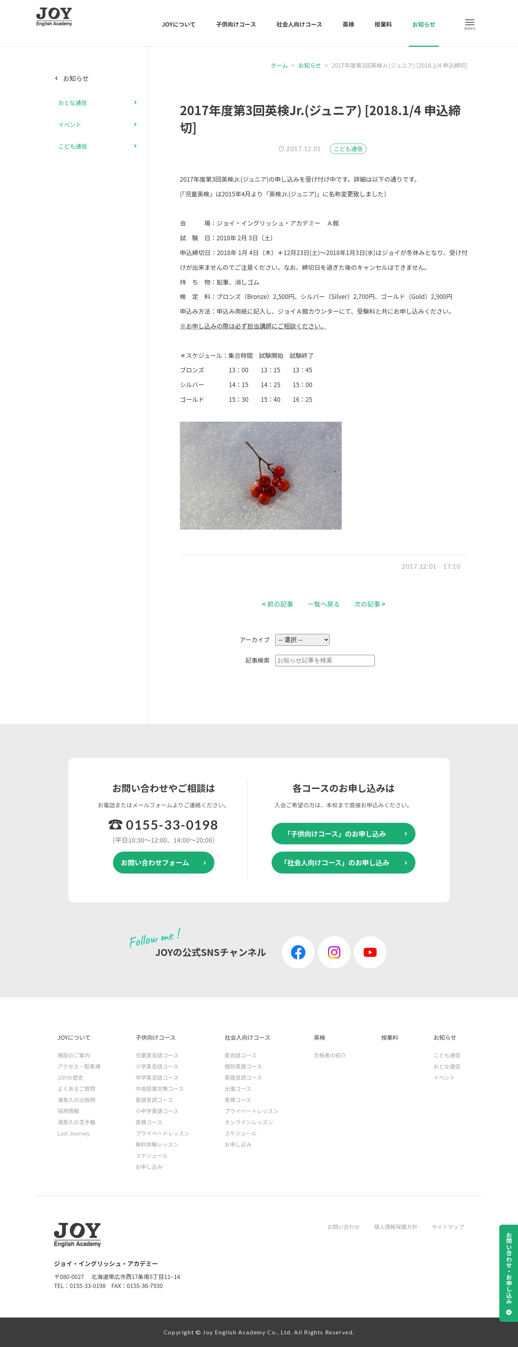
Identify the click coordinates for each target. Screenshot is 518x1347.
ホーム (279, 65)
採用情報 (68, 1111)
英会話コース (240, 1055)
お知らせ (423, 24)
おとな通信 (72, 102)
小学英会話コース (157, 1066)
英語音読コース (154, 1099)
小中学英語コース (157, 1111)
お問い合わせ (343, 1226)
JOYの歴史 (70, 1077)
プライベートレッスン (163, 1133)
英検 (348, 24)
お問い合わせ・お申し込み (509, 1268)
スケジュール (152, 1155)
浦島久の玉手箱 (76, 1122)
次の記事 (370, 603)
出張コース (237, 1088)
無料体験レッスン (157, 1144)
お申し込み (149, 1166)
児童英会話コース (157, 1055)
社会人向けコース (299, 24)
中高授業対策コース (160, 1088)
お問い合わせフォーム (155, 862)
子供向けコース (236, 24)
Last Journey (74, 1133)
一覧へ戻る (324, 603)
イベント (69, 124)
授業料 (383, 24)
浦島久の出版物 (76, 1099)
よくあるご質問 (76, 1088)
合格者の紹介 (330, 1055)
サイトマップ (448, 1226)
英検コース (149, 1122)
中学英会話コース (157, 1077)
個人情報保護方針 (395, 1226)
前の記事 (277, 603)
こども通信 (348, 148)
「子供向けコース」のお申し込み (335, 833)
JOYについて (179, 24)
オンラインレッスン (248, 1122)
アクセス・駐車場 (79, 1066)
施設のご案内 (74, 1055)
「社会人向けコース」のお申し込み (334, 862)
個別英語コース (243, 1066)
